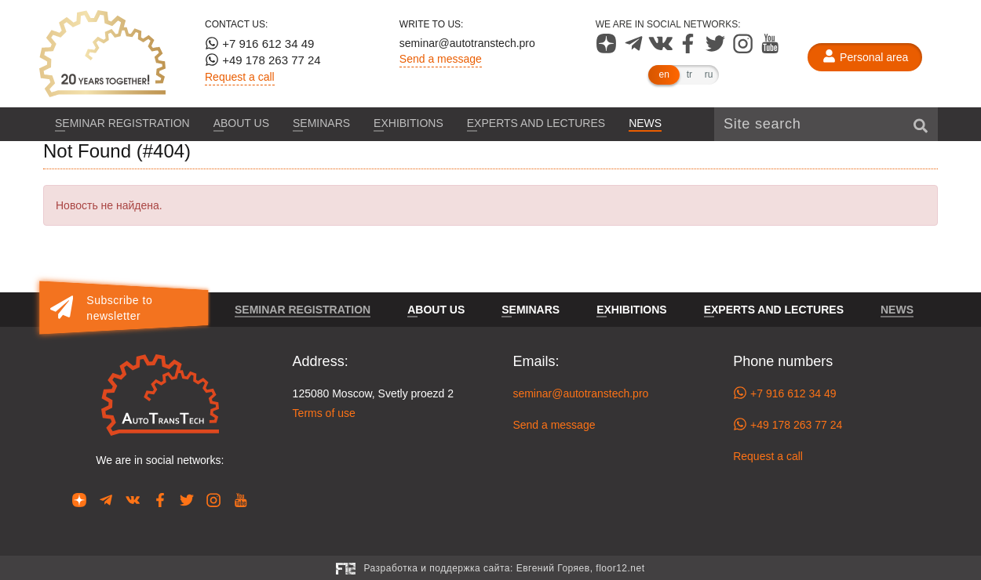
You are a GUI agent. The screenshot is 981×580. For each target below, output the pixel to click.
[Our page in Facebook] (689, 49)
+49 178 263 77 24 (263, 60)
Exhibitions (408, 123)
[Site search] (826, 124)
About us (241, 123)
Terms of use (324, 413)
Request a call (240, 77)
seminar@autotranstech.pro (467, 43)
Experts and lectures (536, 123)
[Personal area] (865, 57)
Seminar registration (122, 123)
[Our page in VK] (662, 49)
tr (689, 74)
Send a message (440, 59)
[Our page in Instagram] (744, 49)
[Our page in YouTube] (770, 49)
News (645, 123)
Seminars (321, 123)
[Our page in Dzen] (608, 49)
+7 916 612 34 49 (259, 43)
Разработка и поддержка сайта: (503, 568)
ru (709, 74)
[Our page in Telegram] (635, 49)
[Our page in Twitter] (717, 49)
